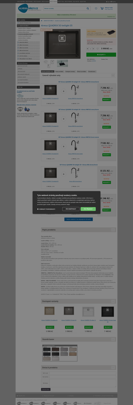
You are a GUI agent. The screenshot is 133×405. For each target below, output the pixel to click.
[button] (46, 209)
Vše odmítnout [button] (71, 209)
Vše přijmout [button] (88, 209)
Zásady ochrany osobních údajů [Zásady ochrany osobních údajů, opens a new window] (60, 204)
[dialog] (66, 202)
